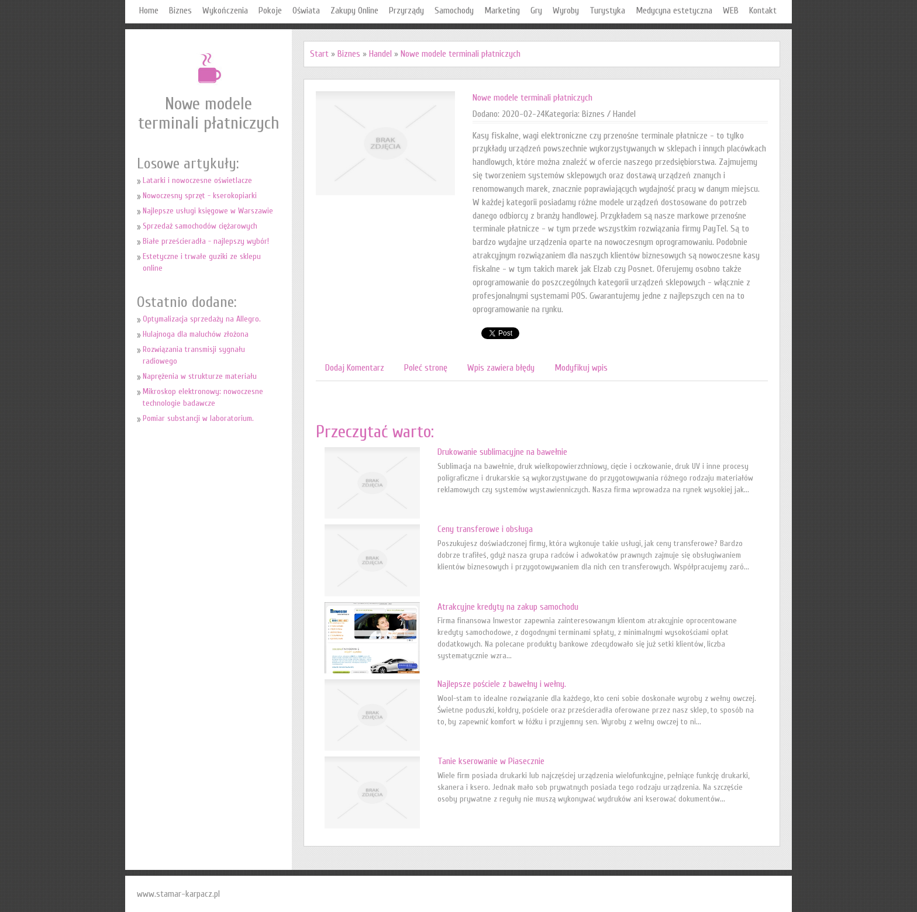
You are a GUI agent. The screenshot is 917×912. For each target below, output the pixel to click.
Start (319, 54)
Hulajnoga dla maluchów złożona (196, 334)
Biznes (348, 54)
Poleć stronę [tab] (425, 367)
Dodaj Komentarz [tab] (354, 367)
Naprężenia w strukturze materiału (200, 376)
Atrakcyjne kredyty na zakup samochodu (507, 607)
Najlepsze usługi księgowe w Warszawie (208, 211)
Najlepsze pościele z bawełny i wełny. (501, 684)
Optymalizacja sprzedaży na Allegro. (202, 319)
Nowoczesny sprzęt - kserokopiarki (200, 196)
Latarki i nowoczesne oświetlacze (197, 180)
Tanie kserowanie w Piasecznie (490, 761)
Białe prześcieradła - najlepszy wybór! (206, 241)
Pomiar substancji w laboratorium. (198, 418)
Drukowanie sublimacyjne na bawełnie (502, 452)
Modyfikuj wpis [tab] (581, 367)
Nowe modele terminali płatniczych (460, 54)
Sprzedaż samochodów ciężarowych (200, 226)
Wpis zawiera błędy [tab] (501, 367)
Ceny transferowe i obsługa (485, 529)
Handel (380, 54)
